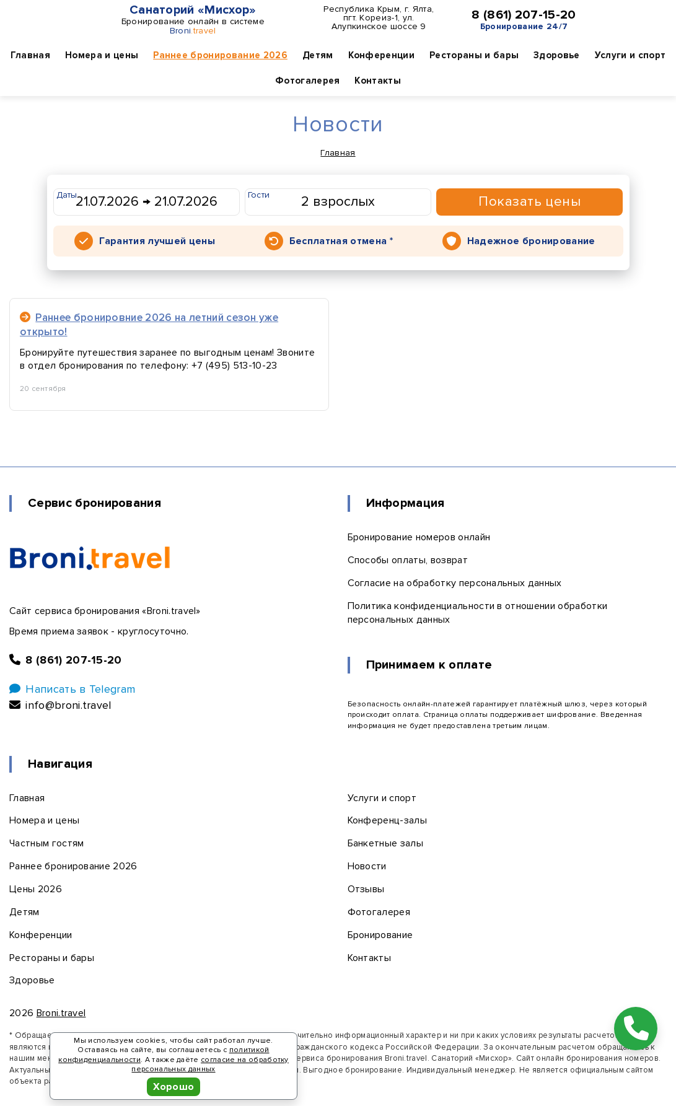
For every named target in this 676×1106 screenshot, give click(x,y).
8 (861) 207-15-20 (524, 15)
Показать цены (529, 201)
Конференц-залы (387, 820)
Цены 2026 (35, 889)
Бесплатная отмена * (341, 241)
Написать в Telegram (72, 689)
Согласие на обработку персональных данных (455, 583)
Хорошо (174, 1087)
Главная (30, 55)
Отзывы (366, 889)
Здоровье (556, 55)
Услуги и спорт (630, 55)
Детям (317, 55)
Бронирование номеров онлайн (419, 537)
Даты (66, 195)
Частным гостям (46, 843)
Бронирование (380, 935)
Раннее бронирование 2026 (220, 55)
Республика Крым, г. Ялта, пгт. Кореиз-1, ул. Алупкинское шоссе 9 (378, 18)
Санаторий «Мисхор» (193, 10)
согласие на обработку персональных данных (209, 1064)
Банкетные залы (385, 843)
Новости (367, 866)
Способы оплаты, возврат (408, 560)
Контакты (377, 80)
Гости (259, 195)
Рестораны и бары (474, 55)
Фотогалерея (307, 80)
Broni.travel (61, 1013)
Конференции (381, 55)
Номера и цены (101, 55)
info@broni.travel (60, 705)
